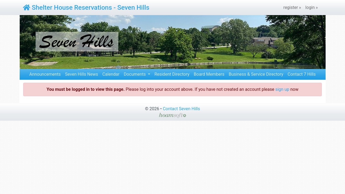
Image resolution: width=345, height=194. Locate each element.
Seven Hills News (81, 74)
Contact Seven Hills (181, 108)
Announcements (45, 74)
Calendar (110, 74)
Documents (135, 74)
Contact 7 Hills (302, 74)
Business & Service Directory (256, 74)
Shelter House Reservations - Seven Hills (86, 7)
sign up (282, 89)
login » (311, 7)
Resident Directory (171, 74)
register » (292, 7)
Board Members (209, 74)
